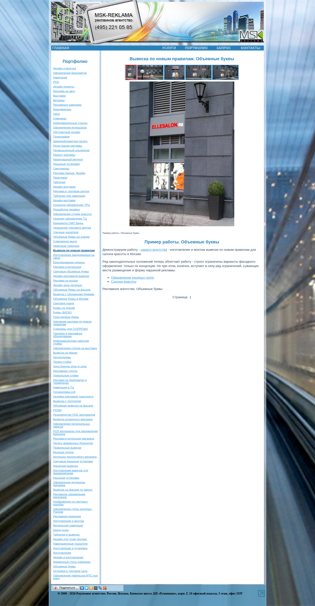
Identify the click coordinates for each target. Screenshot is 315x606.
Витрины (59, 100)
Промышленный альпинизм (71, 150)
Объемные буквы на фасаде (72, 289)
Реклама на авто (64, 91)
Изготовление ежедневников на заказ (74, 256)
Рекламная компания (67, 516)
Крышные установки (66, 164)
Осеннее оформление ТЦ (70, 218)
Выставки (59, 95)
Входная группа (63, 452)
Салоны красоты (123, 281)
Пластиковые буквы (66, 317)
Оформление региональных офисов (71, 425)
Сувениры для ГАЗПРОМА (70, 329)
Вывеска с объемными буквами (73, 294)
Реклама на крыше (65, 280)
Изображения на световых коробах (70, 503)
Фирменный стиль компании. (72, 562)
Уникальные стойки (66, 375)
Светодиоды (61, 168)
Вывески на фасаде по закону (72, 489)
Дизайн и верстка (64, 68)
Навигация (60, 77)
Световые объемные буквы (71, 271)
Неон (56, 114)
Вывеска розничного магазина (73, 419)
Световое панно (63, 303)
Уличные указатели (65, 232)
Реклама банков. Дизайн (69, 173)
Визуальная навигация (68, 525)
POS (56, 82)
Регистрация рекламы (67, 145)
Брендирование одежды (69, 262)
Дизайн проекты (63, 86)
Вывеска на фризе (65, 352)
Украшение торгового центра (72, 227)
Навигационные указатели (70, 543)
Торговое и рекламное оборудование (67, 335)
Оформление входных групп (132, 277)
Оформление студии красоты (72, 214)
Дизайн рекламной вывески (71, 276)
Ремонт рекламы (64, 154)
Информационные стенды (70, 123)
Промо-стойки (62, 361)
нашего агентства (154, 249)
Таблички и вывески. (66, 534)
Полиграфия (61, 136)
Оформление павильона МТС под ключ (75, 577)
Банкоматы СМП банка (68, 223)
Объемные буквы (64, 566)
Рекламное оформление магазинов (69, 496)
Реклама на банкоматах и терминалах (70, 381)
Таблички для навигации (69, 195)
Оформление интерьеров (70, 127)
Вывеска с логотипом (67, 401)
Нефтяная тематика (66, 246)
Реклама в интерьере (67, 267)
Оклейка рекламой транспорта (73, 396)
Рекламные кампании (67, 104)
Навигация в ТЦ (63, 387)
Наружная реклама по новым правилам (72, 323)
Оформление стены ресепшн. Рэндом (72, 510)
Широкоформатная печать (70, 141)
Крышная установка (66, 477)
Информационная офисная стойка (71, 342)
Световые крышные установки (73, 461)
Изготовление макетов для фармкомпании (70, 472)
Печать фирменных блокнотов (73, 443)
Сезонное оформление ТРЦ (71, 205)
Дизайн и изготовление (68, 557)
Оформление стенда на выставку (75, 348)
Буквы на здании (64, 308)
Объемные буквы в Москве (71, 298)
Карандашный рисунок (68, 159)
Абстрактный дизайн (66, 132)
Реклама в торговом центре (71, 191)
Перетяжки (60, 177)
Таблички (59, 182)
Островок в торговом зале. (70, 571)
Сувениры (59, 118)
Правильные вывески (67, 447)
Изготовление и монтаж (68, 521)
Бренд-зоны (61, 530)
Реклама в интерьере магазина (73, 438)
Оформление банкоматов (70, 73)
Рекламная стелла (65, 371)
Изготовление (62, 552)
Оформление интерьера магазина (69, 484)
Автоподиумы (62, 357)
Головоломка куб (64, 392)
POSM (57, 410)
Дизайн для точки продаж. (70, 539)
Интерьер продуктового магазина (75, 456)
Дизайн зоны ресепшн (67, 285)
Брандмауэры (62, 109)
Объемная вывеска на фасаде (73, 405)
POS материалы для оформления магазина (75, 433)
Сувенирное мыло (65, 241)
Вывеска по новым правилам (74, 250)
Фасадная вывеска (65, 466)
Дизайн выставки (64, 186)
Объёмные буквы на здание (71, 236)
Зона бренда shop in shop (70, 366)
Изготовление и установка (70, 548)
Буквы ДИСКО (62, 312)
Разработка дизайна (66, 209)
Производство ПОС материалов (74, 414)
